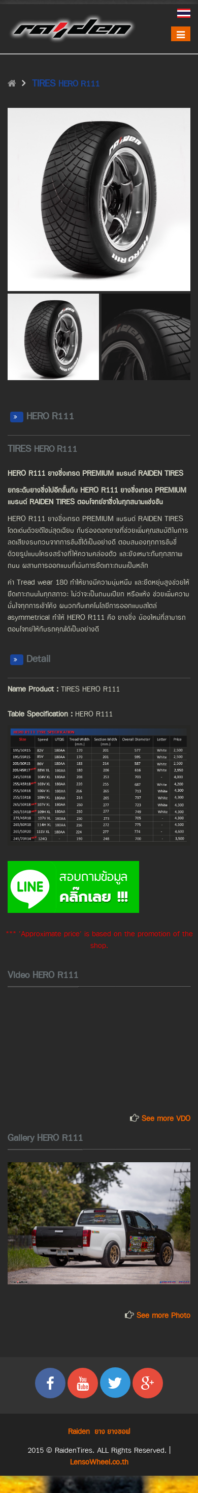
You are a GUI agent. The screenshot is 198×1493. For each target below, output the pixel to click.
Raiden (79, 1432)
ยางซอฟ (118, 1432)
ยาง (99, 1432)
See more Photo (162, 1316)
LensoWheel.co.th (99, 1462)
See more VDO (166, 1119)
